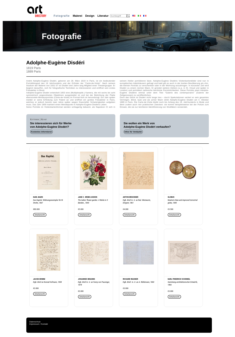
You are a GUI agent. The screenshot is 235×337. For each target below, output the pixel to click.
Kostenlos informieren (41, 132)
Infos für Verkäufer (133, 132)
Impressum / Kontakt (38, 324)
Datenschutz (35, 322)
